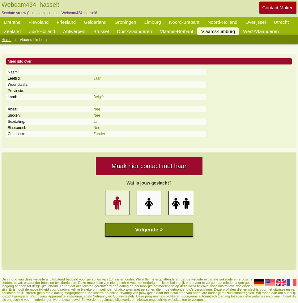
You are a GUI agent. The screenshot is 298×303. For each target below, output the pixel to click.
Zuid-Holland (42, 31)
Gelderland (95, 22)
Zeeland (12, 31)
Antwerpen (74, 31)
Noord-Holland (222, 22)
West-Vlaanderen (261, 31)
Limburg (152, 22)
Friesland (66, 22)
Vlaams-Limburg (218, 31)
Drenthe (12, 22)
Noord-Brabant (184, 22)
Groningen (125, 22)
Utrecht (281, 22)
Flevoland (38, 22)
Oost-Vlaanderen (134, 31)
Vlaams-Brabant (176, 31)
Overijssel (255, 22)
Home (6, 40)
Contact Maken (278, 7)
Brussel (101, 31)
